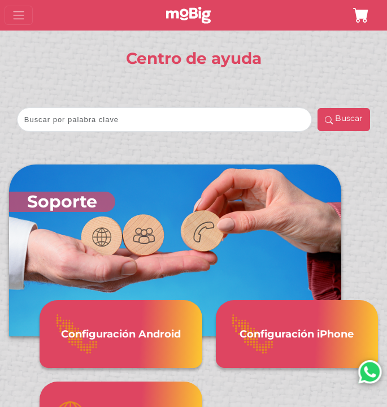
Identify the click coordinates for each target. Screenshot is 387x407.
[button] (361, 15)
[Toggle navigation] (19, 15)
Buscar (344, 120)
